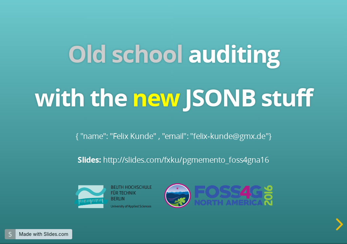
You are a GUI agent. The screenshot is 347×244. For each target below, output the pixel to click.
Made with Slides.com (43, 234)
